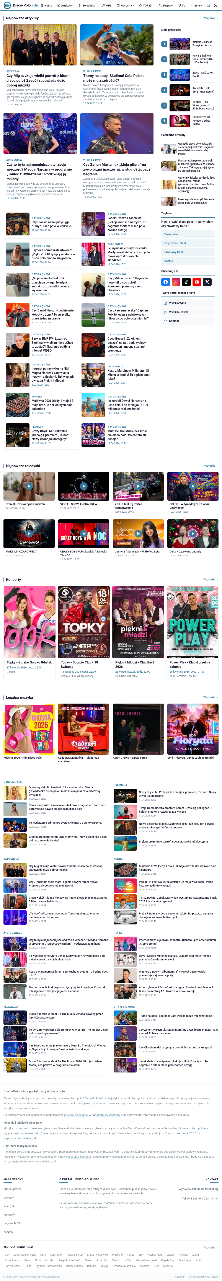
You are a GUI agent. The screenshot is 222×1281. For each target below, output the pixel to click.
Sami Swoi (56, 1254)
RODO (215, 1276)
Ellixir (38, 1260)
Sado (28, 1266)
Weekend (117, 1254)
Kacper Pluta (155, 1254)
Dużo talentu (172, 234)
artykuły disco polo (76, 1114)
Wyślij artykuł (175, 303)
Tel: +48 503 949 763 (200, 1198)
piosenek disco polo (191, 1128)
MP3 (106, 5)
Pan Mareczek (13, 1266)
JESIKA (171, 1254)
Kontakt (171, 321)
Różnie (168, 260)
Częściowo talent (175, 243)
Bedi (156, 1266)
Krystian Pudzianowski (49, 1266)
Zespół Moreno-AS (69, 1260)
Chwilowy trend (174, 252)
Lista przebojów (171, 29)
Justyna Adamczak (25, 1254)
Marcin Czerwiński (146, 1260)
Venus (130, 1254)
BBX (141, 1254)
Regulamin (179, 1276)
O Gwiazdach (12, 782)
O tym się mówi (124, 1006)
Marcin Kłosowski (97, 1254)
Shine (88, 1260)
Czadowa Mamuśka (124, 1266)
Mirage (105, 1266)
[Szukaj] (208, 5)
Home (46, 5)
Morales (144, 1266)
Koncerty (125, 5)
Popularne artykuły (173, 135)
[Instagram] (176, 282)
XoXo (199, 1260)
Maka (195, 1254)
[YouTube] (197, 282)
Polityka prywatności (199, 1276)
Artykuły (65, 5)
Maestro (168, 1266)
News (27, 1260)
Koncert (120, 859)
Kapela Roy (167, 1260)
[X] (207, 282)
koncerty (114, 1114)
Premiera (120, 785)
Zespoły (166, 5)
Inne (196, 5)
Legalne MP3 (11, 1223)
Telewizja (10, 1006)
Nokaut (184, 1254)
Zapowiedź (11, 859)
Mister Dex (101, 1260)
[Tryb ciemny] (215, 5)
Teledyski (87, 5)
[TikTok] (186, 282)
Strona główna (12, 1189)
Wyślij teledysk (176, 312)
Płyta (118, 932)
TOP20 (146, 5)
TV (181, 5)
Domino (91, 1266)
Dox (7, 1254)
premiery (102, 1114)
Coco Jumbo (12, 1260)
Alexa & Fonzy (75, 1254)
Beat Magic (184, 1260)
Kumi (43, 1254)
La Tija (127, 1260)
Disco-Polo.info (94, 1098)
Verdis (115, 1260)
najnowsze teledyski (26, 1133)
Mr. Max (50, 1260)
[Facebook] (165, 282)
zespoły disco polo (79, 1156)
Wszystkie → (211, 18)
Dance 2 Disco (74, 1266)
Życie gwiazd (12, 932)
